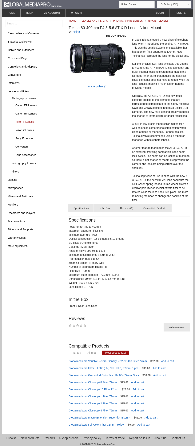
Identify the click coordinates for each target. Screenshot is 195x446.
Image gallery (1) (97, 86)
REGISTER (181, 12)
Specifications (81, 208)
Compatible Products (154, 208)
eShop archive (68, 438)
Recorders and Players (21, 213)
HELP (29, 12)
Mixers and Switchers (20, 196)
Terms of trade (115, 438)
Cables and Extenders (21, 50)
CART (76, 12)
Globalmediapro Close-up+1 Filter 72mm (93, 396)
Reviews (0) (126, 208)
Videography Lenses (24, 163)
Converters (14, 74)
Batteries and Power (20, 41)
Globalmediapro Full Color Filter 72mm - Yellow (96, 424)
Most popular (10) (115, 352)
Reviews (49, 438)
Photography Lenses (24, 98)
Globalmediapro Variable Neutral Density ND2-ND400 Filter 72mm (108, 361)
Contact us (178, 438)
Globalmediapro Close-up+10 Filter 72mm (93, 389)
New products (30, 438)
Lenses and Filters (19, 91)
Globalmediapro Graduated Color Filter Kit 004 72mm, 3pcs (104, 375)
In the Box (104, 208)
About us (160, 438)
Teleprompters (16, 221)
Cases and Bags (17, 58)
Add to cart (167, 361)
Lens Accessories (25, 154)
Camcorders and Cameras (23, 33)
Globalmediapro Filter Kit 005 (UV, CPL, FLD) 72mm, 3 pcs (103, 368)
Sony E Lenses (24, 138)
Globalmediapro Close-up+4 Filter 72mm (93, 410)
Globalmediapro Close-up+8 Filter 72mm (93, 382)
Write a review (177, 327)
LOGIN (160, 12)
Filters (15, 171)
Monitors (13, 204)
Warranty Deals (17, 237)
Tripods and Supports (20, 229)
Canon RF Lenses (26, 113)
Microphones (15, 188)
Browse (11, 438)
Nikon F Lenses (24, 121)
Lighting (12, 179)
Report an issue (139, 438)
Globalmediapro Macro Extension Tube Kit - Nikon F (99, 417)
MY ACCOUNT (52, 12)
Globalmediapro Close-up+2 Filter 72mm (93, 403)
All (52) (91, 352)
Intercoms (13, 83)
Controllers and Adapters (22, 66)
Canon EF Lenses (26, 105)
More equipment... (18, 246)
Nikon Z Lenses (24, 130)
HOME (11, 12)
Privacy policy (92, 438)
